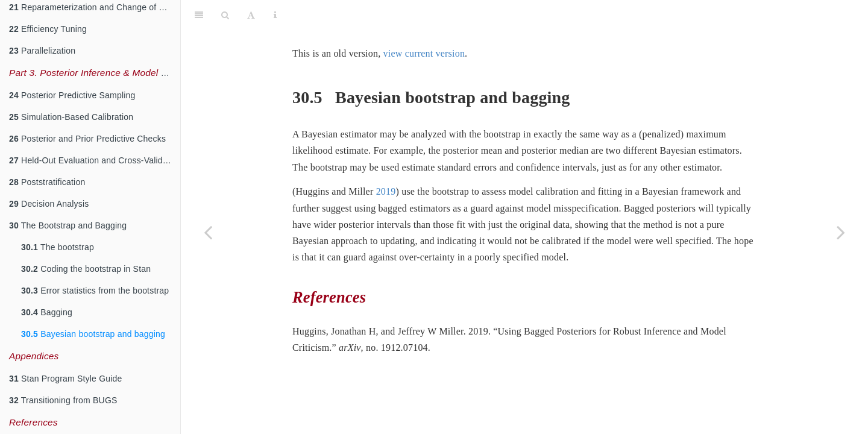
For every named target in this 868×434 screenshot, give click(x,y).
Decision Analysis (49, 204)
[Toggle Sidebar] (199, 15)
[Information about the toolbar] (275, 15)
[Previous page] (208, 232)
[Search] (225, 15)
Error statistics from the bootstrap (95, 290)
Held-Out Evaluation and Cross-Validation (94, 160)
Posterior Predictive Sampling (72, 95)
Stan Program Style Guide (65, 378)
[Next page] (841, 232)
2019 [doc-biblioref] (386, 191)
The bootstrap (57, 247)
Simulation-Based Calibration (71, 117)
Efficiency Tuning (48, 29)
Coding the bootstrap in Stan (86, 269)
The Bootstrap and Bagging (68, 225)
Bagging (46, 312)
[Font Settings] (251, 15)
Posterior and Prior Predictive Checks (87, 138)
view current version (424, 53)
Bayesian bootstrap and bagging (93, 334)
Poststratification (47, 182)
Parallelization (42, 50)
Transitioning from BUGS (63, 400)
